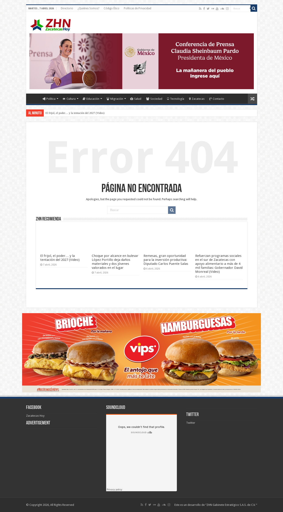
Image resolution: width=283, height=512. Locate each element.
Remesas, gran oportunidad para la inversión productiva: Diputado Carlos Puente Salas (165, 260)
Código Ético (111, 8)
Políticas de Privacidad (137, 8)
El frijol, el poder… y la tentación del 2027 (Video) (75, 113)
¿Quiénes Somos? (88, 8)
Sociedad (154, 98)
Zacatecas (197, 98)
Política (48, 98)
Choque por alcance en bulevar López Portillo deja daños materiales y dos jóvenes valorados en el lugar (115, 262)
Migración (114, 98)
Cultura (69, 98)
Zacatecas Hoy (35, 415)
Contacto (216, 98)
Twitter (192, 414)
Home (34, 98)
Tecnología (175, 98)
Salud (135, 98)
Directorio (67, 8)
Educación (91, 98)
